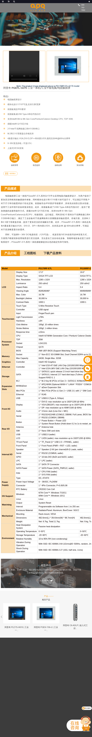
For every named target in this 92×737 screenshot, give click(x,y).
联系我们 (10, 174)
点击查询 (46, 580)
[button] (88, 65)
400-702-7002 (83, 7)
